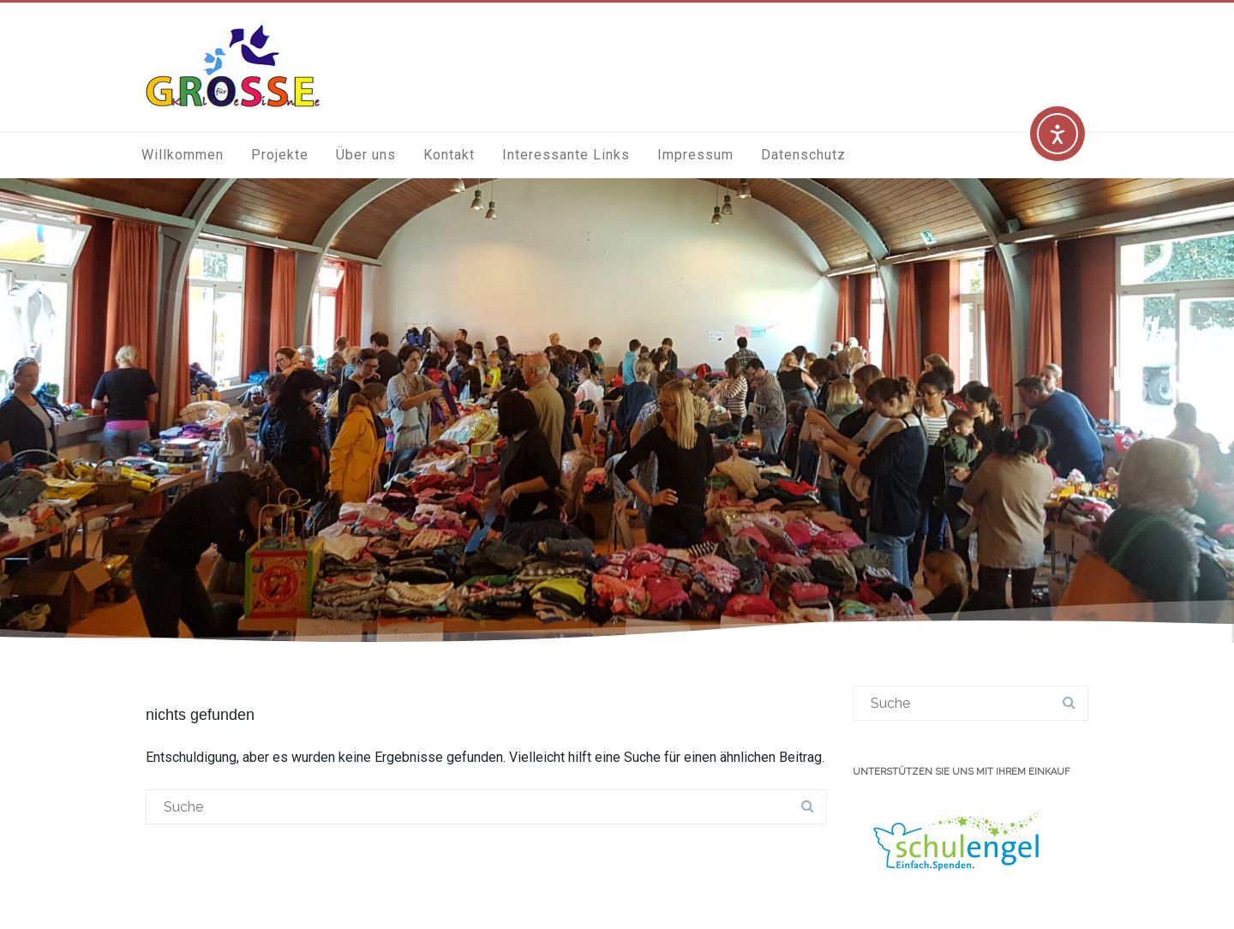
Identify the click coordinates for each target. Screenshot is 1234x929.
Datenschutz (803, 155)
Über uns (366, 155)
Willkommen (182, 155)
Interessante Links (566, 155)
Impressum (695, 155)
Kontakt (449, 155)
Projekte (279, 155)
